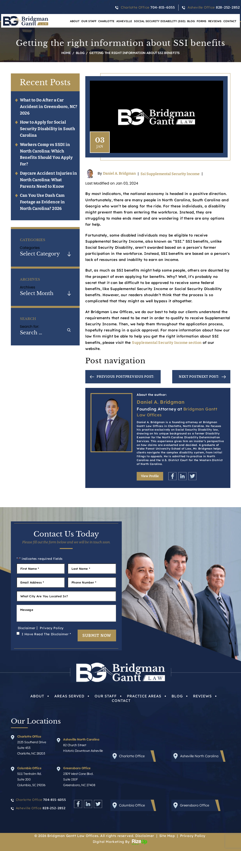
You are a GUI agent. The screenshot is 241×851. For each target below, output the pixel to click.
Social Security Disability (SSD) (159, 21)
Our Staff (88, 21)
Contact (229, 21)
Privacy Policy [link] (192, 835)
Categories (30, 247)
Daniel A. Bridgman (119, 173)
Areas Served (69, 696)
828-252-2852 (228, 7)
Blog (191, 21)
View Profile (150, 476)
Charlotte (106, 21)
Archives (27, 287)
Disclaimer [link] (144, 835)
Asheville (124, 21)
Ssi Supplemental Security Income (170, 174)
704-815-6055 (162, 7)
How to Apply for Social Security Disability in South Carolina (47, 129)
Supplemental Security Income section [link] (166, 342)
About (74, 21)
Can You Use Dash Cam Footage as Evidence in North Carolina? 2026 (42, 202)
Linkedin (182, 476)
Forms (201, 21)
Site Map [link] (167, 835)
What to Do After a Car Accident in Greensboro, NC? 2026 (48, 107)
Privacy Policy (52, 628)
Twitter (192, 476)
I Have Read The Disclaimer (46, 634)
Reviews (215, 21)
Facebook (172, 476)
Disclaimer (27, 628)
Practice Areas (144, 696)
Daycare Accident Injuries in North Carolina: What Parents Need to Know (48, 180)
